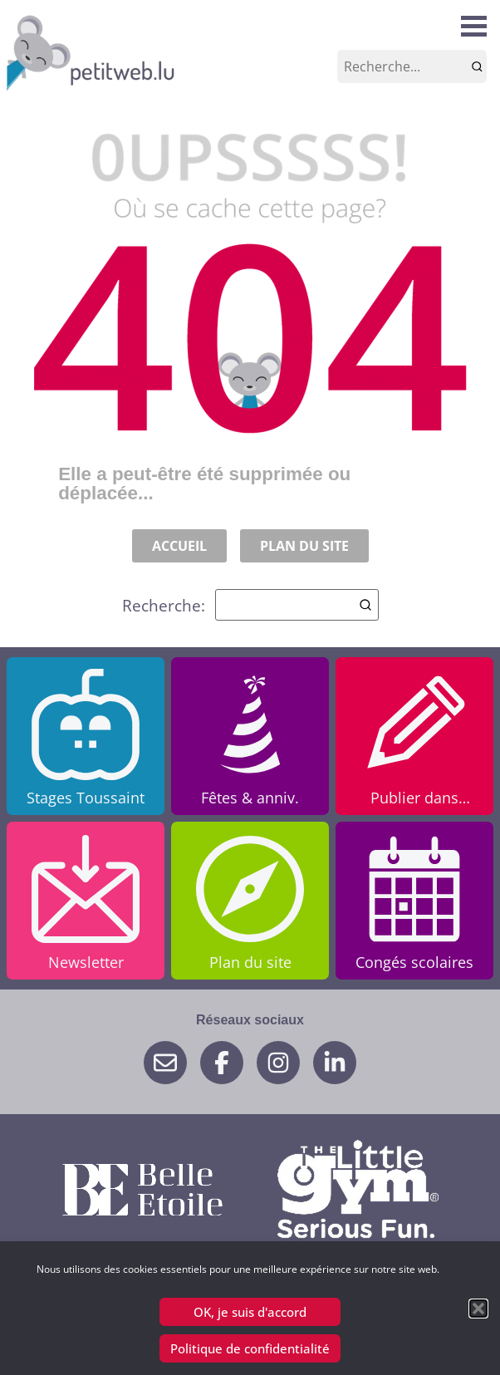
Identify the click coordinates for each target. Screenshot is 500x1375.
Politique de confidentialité (250, 1348)
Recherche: (250, 605)
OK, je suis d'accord (250, 1312)
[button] (478, 1308)
